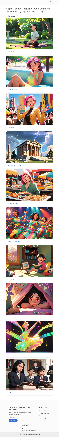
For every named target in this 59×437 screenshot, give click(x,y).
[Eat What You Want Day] (29, 187)
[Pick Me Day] (29, 112)
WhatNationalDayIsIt (7, 2)
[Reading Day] (29, 263)
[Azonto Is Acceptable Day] (29, 225)
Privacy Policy (42, 418)
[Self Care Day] (29, 36)
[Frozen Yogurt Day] (29, 74)
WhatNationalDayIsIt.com (34, 434)
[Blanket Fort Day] (29, 301)
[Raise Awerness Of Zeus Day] (29, 149)
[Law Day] (29, 377)
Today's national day (44, 410)
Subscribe (13, 420)
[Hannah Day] (29, 339)
